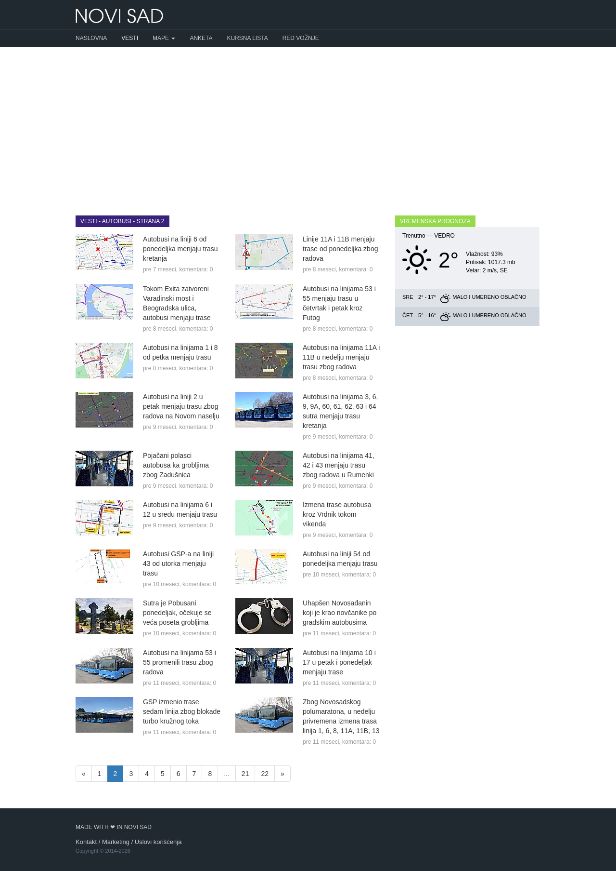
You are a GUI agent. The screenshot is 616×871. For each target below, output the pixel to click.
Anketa (201, 38)
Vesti (129, 38)
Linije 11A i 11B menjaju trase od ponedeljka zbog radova (340, 248)
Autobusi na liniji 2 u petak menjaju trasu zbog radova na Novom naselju (181, 406)
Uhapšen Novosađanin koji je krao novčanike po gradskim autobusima (339, 612)
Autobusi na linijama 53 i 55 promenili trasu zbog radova (179, 662)
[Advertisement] (308, 123)
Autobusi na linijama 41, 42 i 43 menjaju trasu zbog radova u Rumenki (338, 465)
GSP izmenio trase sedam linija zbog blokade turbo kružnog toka (181, 711)
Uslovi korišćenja (158, 841)
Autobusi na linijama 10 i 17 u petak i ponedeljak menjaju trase (339, 662)
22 (265, 773)
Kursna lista (247, 38)
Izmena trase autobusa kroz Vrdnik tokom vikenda (337, 514)
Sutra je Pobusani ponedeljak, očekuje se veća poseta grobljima (177, 612)
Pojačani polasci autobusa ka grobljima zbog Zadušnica (176, 465)
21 (245, 773)
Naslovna (91, 38)
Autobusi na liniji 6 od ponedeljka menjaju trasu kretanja (180, 248)
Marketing (115, 841)
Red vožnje (300, 38)
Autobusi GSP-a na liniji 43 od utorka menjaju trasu (178, 563)
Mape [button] (164, 38)
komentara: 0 (196, 269)
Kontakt (86, 841)
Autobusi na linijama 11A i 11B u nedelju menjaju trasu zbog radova (341, 357)
